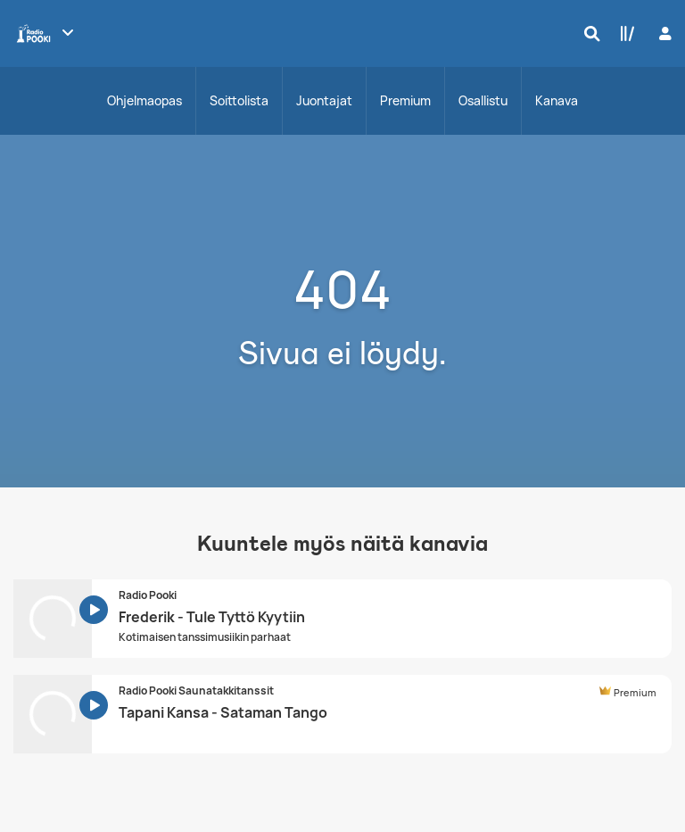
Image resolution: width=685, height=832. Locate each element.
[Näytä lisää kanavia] (68, 32)
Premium (405, 100)
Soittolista (239, 100)
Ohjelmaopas (144, 100)
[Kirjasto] (623, 33)
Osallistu (483, 100)
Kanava (556, 100)
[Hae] (588, 33)
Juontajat (324, 100)
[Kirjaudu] (663, 33)
